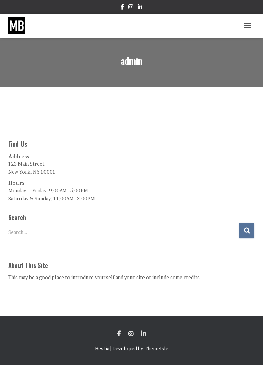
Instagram (130, 8)
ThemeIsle (156, 348)
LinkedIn (140, 8)
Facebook (122, 8)
